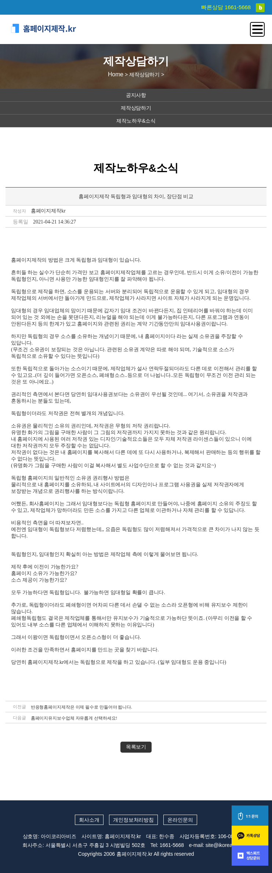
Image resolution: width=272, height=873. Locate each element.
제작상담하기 (136, 108)
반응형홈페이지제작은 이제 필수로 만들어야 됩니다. (81, 707)
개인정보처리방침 (133, 820)
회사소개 (89, 820)
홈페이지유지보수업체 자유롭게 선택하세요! (74, 718)
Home (115, 74)
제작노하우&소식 (136, 121)
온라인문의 (180, 820)
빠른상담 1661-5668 (226, 7)
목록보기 (136, 747)
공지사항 (136, 95)
